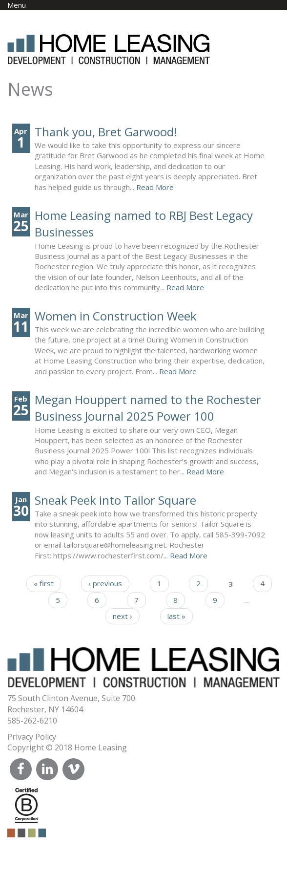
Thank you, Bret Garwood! (106, 132)
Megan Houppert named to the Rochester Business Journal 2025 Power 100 (148, 407)
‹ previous (105, 583)
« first (44, 583)
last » (176, 616)
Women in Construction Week (116, 316)
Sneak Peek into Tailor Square (115, 500)
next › (122, 616)
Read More (155, 187)
